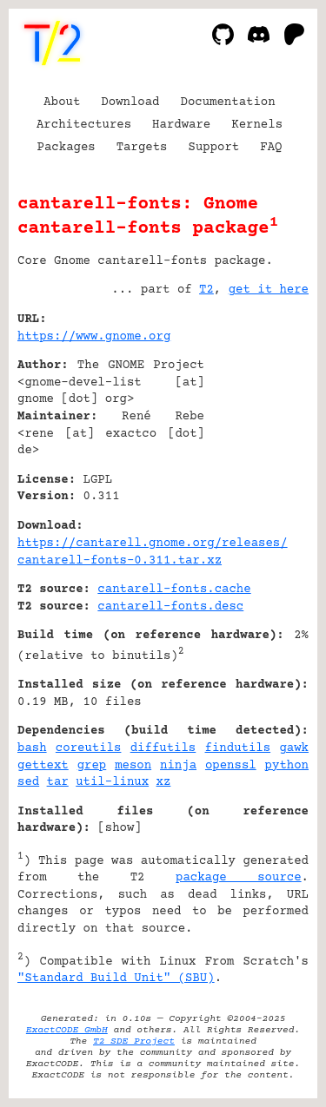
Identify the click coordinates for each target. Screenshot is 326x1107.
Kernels (257, 125)
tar (58, 782)
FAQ (271, 148)
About (61, 102)
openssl (230, 766)
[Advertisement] (256, 424)
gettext (43, 766)
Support (213, 148)
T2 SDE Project (134, 1041)
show (120, 828)
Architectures (84, 125)
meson (133, 766)
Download (130, 102)
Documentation (228, 102)
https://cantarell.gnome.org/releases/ (152, 543)
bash (32, 748)
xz (163, 782)
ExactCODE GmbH (67, 1030)
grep (92, 766)
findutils (238, 748)
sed (28, 782)
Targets (142, 148)
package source (239, 878)
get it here (269, 290)
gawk (294, 748)
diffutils (163, 748)
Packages (66, 148)
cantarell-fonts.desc (170, 607)
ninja (178, 766)
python (287, 766)
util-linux (112, 782)
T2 (206, 290)
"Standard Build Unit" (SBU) (116, 978)
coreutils (89, 748)
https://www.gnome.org (93, 337)
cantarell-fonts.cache (173, 589)
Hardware (181, 125)
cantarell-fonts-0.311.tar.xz (119, 561)
